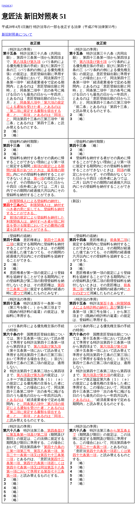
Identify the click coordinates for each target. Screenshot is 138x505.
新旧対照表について (17, 34)
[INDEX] (7, 5)
